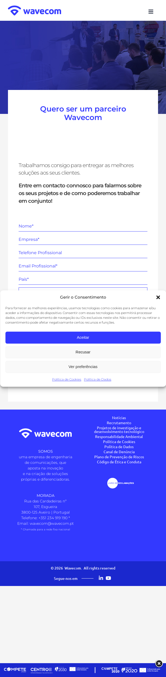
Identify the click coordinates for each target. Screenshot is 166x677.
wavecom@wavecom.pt (52, 523)
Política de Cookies (66, 379)
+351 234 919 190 (53, 517)
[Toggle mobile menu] (151, 11)
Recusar (83, 352)
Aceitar (83, 337)
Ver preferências (83, 366)
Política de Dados (97, 379)
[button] (158, 297)
